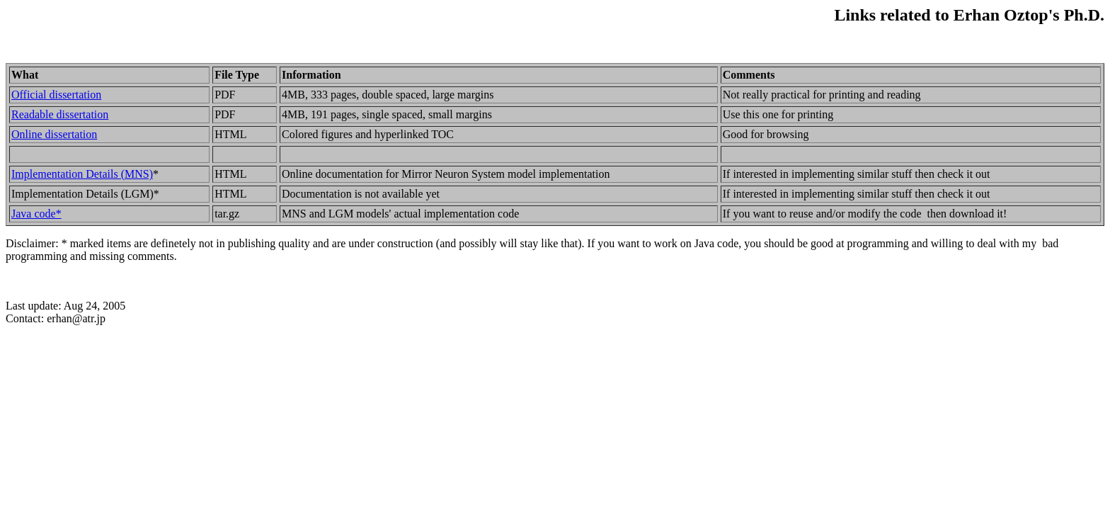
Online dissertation (54, 134)
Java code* (36, 214)
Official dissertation (56, 95)
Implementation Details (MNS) (82, 174)
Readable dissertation (59, 114)
